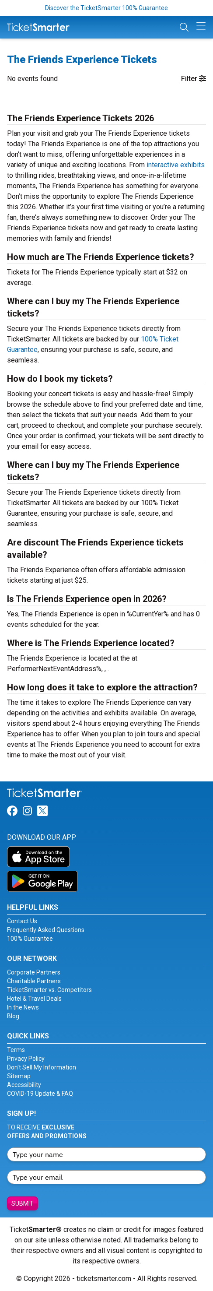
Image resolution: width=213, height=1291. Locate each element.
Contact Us (22, 921)
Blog (13, 1016)
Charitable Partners (34, 981)
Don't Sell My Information (41, 1067)
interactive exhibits (176, 165)
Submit (22, 1203)
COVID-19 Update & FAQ (40, 1093)
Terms (16, 1049)
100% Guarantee (30, 938)
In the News (23, 1007)
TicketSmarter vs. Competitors (49, 989)
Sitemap (19, 1076)
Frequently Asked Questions (45, 929)
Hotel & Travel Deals (34, 998)
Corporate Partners (33, 972)
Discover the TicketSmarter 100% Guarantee (106, 7)
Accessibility (24, 1084)
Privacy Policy (26, 1058)
